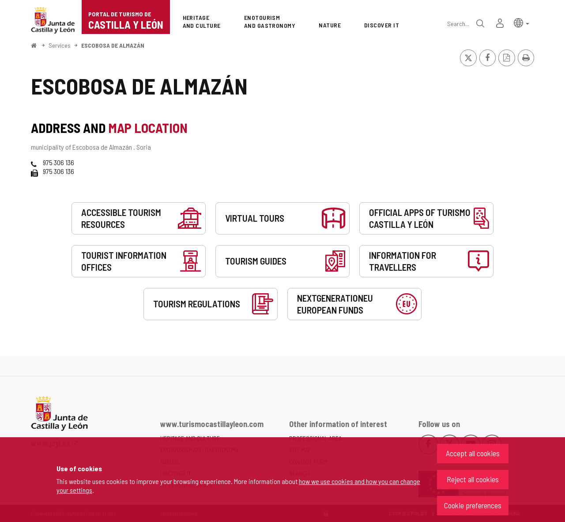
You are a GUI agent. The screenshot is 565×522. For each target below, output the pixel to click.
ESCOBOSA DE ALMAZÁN (112, 45)
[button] (521, 22)
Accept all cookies (473, 453)
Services (60, 45)
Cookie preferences (472, 505)
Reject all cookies (473, 479)
